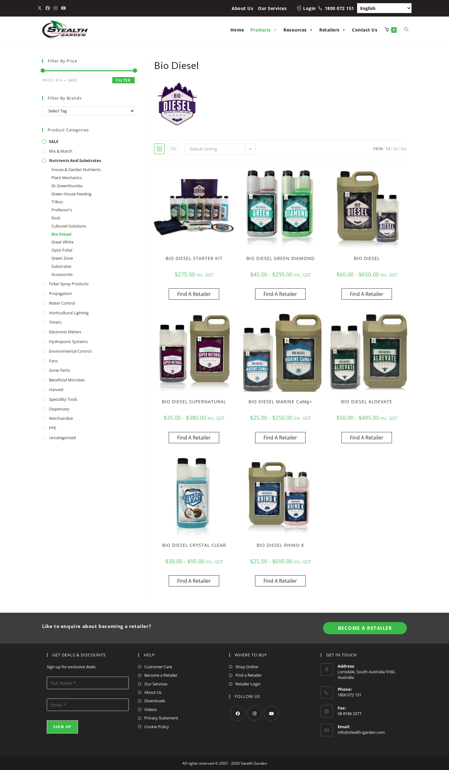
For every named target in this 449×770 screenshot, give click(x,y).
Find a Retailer (248, 675)
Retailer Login (248, 684)
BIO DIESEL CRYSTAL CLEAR (194, 545)
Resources (298, 30)
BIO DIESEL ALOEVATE (366, 402)
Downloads (154, 701)
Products (264, 30)
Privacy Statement (161, 718)
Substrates (61, 266)
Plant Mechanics (66, 177)
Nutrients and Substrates (75, 160)
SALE (53, 141)
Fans (53, 361)
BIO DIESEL (367, 258)
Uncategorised (62, 437)
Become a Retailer (160, 675)
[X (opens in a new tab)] (40, 8)
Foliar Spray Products (69, 284)
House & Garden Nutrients (76, 169)
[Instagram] (254, 713)
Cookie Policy (156, 726)
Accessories (62, 274)
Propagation (60, 293)
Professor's (61, 210)
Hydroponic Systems (68, 341)
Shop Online (246, 666)
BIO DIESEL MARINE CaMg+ (280, 402)
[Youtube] (271, 713)
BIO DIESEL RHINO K (280, 545)
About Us (242, 8)
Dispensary (59, 409)
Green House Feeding (71, 194)
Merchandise (61, 418)
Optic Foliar (62, 250)
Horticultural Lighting (69, 313)
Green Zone (62, 258)
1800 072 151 (339, 8)
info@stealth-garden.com (361, 732)
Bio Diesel (61, 234)
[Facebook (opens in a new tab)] (48, 8)
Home (237, 30)
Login (309, 8)
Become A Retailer (365, 628)
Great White (62, 242)
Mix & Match (60, 151)
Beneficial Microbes (67, 380)
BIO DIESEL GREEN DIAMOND (280, 258)
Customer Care (158, 666)
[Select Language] (384, 8)
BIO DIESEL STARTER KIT (194, 258)
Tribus (57, 201)
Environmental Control (70, 351)
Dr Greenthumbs (67, 186)
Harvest (56, 389)
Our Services (272, 8)
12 (388, 148)
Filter (123, 80)
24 (395, 148)
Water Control (62, 303)
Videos (150, 709)
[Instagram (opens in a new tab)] (55, 8)
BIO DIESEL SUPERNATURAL (194, 402)
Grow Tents (59, 370)
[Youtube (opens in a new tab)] (63, 8)
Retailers (332, 30)
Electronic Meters (65, 332)
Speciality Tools (63, 399)
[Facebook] (237, 713)
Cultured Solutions (68, 226)
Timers (55, 322)
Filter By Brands (65, 98)
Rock (55, 218)
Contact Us (364, 30)
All (404, 148)
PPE (52, 428)
